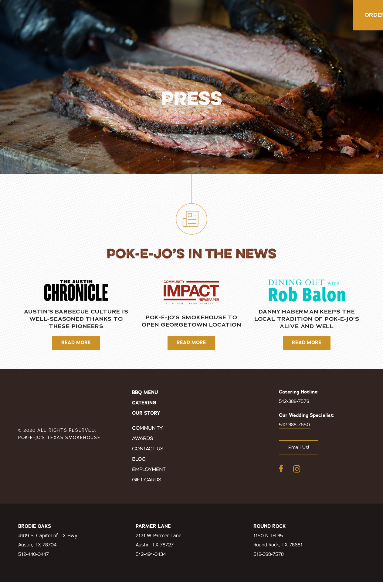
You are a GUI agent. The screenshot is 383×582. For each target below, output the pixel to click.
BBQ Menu (145, 392)
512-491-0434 (151, 554)
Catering (144, 403)
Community (147, 428)
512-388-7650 (294, 424)
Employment (148, 469)
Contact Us (147, 449)
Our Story (146, 413)
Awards (142, 438)
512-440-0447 (33, 554)
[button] (376, 15)
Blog (138, 459)
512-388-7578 (294, 401)
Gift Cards (146, 480)
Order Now (339, 15)
